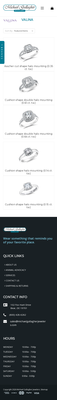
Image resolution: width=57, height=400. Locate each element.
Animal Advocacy (15, 270)
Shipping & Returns (16, 285)
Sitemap (44, 389)
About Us (10, 264)
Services (9, 275)
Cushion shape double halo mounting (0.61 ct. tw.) (28, 101)
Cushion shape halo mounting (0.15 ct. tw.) (28, 206)
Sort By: (9, 31)
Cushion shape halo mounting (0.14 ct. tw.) (28, 172)
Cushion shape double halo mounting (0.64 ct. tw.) (28, 135)
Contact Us (11, 280)
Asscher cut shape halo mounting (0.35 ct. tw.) (28, 67)
